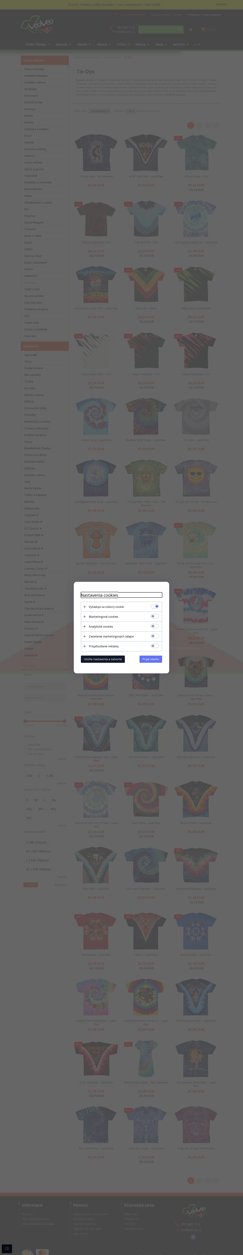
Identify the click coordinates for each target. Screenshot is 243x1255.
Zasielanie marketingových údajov (111, 636)
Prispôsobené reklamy (104, 646)
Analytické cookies (101, 626)
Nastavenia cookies (99, 594)
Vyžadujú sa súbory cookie (106, 607)
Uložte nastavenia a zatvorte (103, 659)
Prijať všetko (151, 659)
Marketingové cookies (103, 616)
